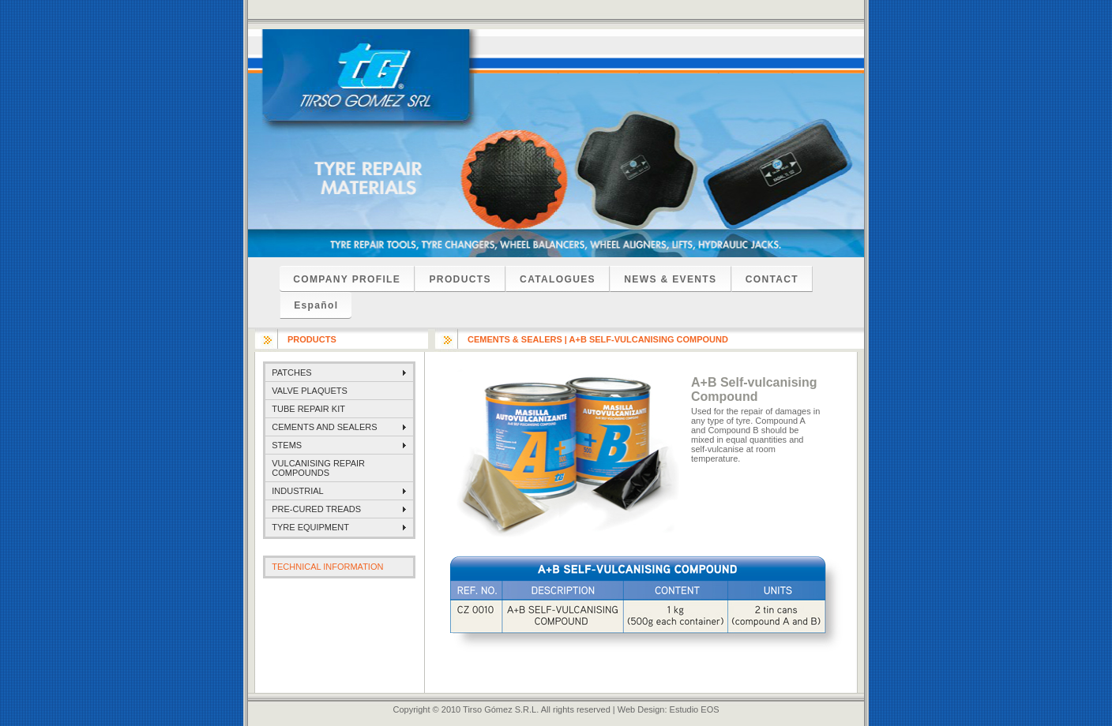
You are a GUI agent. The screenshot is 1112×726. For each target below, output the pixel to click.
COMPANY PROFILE (346, 279)
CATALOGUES (557, 279)
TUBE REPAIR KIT (308, 409)
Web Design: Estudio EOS (668, 709)
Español (316, 305)
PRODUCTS (459, 279)
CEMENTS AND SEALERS (324, 427)
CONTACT (772, 279)
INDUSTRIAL (297, 491)
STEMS (287, 445)
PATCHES (291, 372)
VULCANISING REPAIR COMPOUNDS (318, 467)
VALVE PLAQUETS (310, 390)
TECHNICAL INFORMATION (327, 566)
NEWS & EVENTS (670, 279)
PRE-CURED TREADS (316, 509)
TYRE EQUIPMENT (310, 527)
